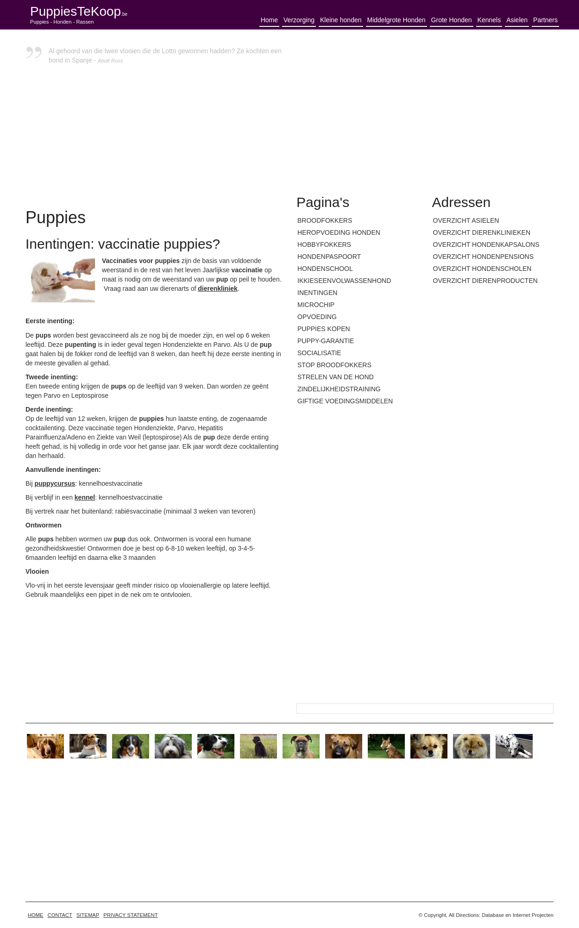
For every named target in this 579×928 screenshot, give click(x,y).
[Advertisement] (425, 111)
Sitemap (87, 915)
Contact (60, 915)
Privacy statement (130, 915)
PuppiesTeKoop (78, 11)
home (36, 915)
